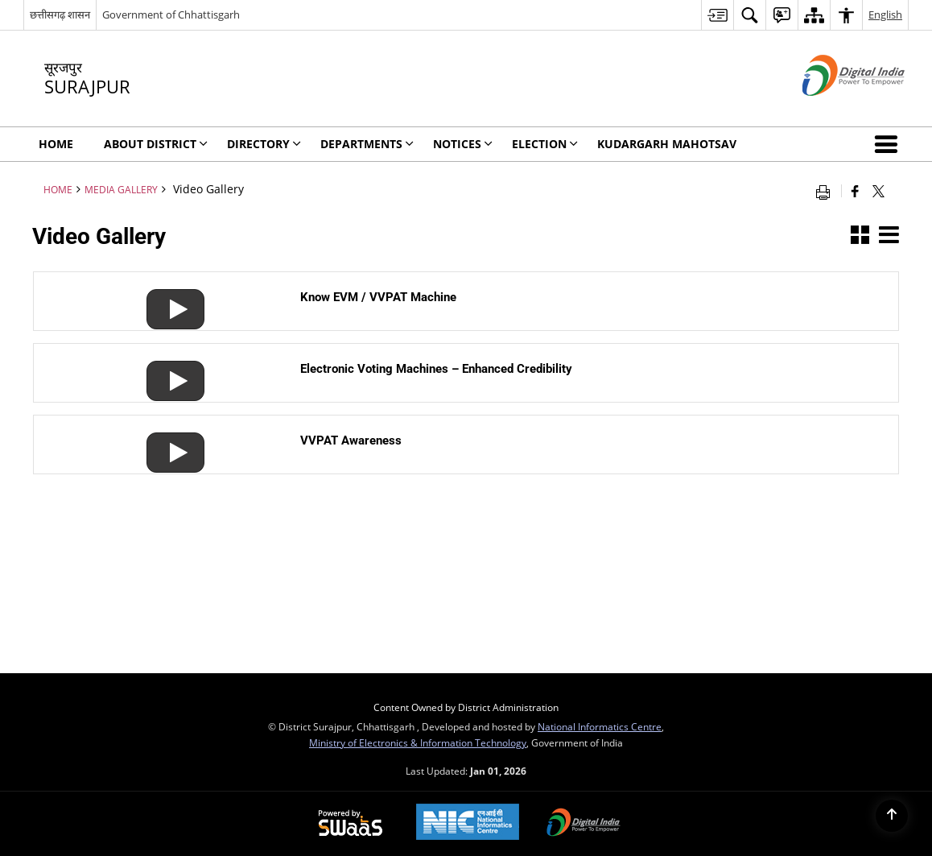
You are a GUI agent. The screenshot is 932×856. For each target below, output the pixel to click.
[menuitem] (717, 15)
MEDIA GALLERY (121, 189)
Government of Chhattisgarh (171, 14)
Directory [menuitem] (264, 143)
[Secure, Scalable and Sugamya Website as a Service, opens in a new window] (350, 823)
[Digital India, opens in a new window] (583, 823)
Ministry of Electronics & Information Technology (417, 742)
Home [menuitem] (56, 143)
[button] (889, 144)
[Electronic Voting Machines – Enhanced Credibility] (169, 367)
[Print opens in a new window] (826, 190)
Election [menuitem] (545, 143)
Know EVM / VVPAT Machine (378, 297)
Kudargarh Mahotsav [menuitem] (666, 143)
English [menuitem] (885, 14)
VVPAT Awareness (351, 440)
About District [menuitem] (156, 143)
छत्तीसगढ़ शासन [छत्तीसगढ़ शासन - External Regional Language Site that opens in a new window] (60, 14)
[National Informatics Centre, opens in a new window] (467, 823)
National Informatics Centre (600, 726)
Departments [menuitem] (367, 143)
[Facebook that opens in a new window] (855, 190)
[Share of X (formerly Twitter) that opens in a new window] (878, 190)
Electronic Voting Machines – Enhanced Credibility (436, 369)
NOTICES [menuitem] (463, 143)
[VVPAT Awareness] (169, 439)
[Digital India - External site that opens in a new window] (833, 109)
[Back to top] (892, 816)
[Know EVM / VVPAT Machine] (169, 296)
